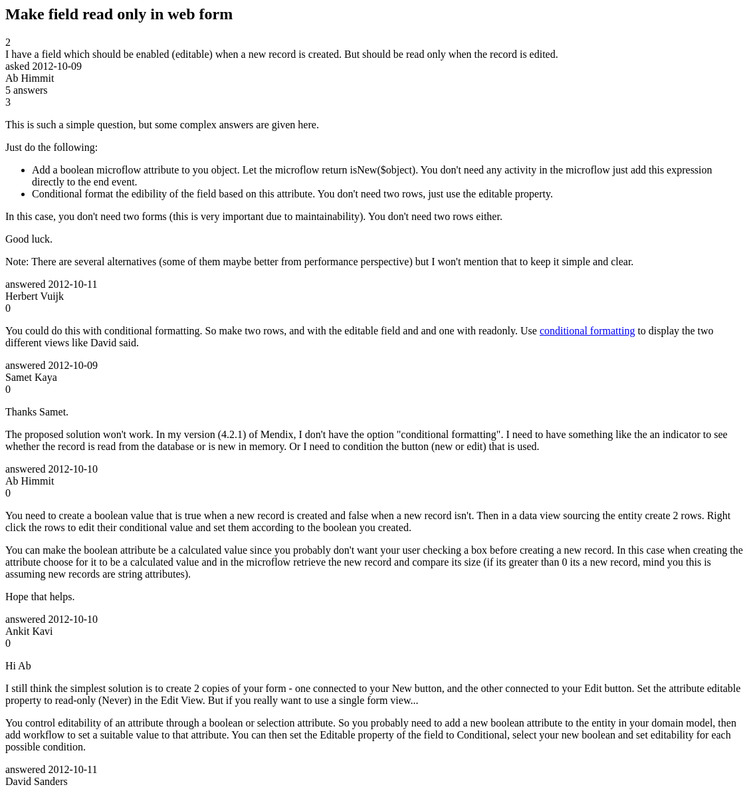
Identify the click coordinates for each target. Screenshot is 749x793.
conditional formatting (587, 330)
